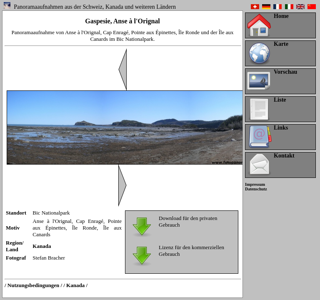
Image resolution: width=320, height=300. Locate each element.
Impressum (255, 184)
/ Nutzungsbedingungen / (33, 285)
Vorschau (285, 72)
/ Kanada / (75, 285)
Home (281, 16)
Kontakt (284, 155)
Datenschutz (256, 189)
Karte (281, 44)
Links (281, 128)
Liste (280, 100)
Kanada (41, 246)
